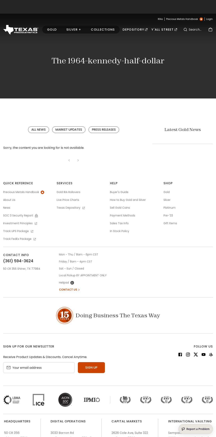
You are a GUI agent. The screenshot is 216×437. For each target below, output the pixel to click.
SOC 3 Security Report (20, 215)
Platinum (169, 208)
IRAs (160, 19)
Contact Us (69, 290)
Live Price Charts (68, 200)
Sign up (91, 367)
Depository (135, 29)
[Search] (185, 29)
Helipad (66, 283)
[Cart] (210, 29)
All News (38, 129)
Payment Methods (122, 215)
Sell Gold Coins (120, 208)
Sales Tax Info (119, 223)
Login (209, 19)
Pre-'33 (168, 215)
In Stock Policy (119, 231)
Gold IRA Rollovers (68, 192)
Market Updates (68, 129)
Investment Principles (20, 223)
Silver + (73, 29)
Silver (166, 200)
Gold (52, 29)
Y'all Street (164, 29)
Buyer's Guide (119, 192)
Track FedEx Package (20, 239)
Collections (103, 29)
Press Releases (104, 129)
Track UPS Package (18, 231)
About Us (9, 200)
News (6, 208)
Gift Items (170, 223)
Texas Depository (71, 208)
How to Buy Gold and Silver (128, 200)
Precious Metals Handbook (184, 19)
